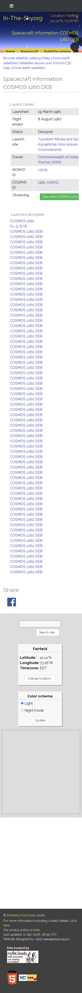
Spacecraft (29, 51)
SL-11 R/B (18, 226)
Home (10, 51)
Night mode (32, 710)
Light (27, 703)
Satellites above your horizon (42, 63)
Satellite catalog (57, 51)
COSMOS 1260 (22, 221)
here (36, 930)
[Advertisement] (41, 772)
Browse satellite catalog (22, 58)
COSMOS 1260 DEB (26, 231)
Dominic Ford (17, 915)
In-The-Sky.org (23, 18)
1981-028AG (48, 182)
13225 (42, 170)
